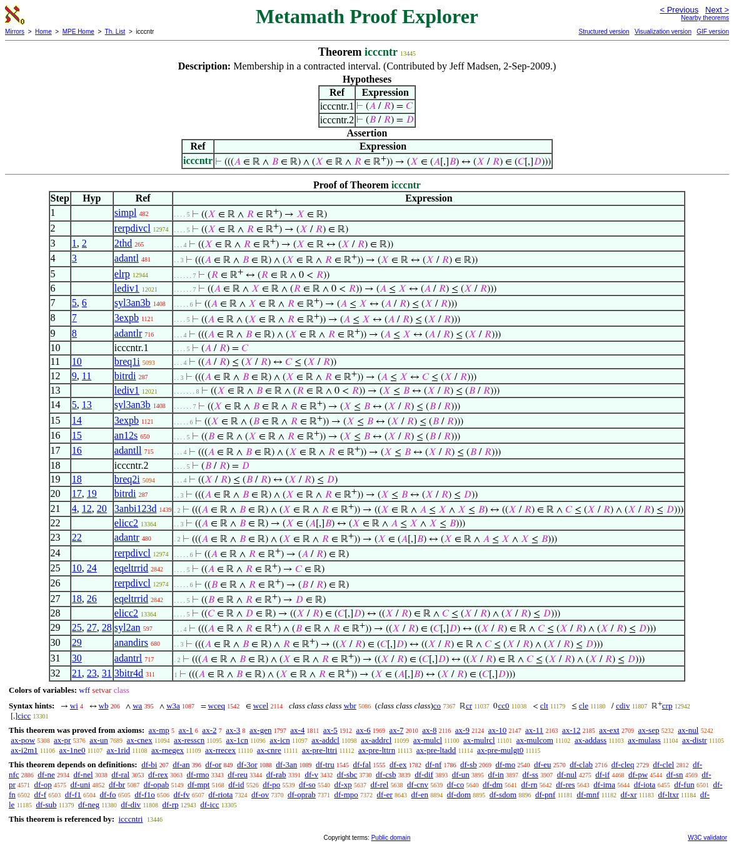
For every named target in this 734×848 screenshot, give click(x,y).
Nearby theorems (705, 17)
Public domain (391, 837)
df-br (117, 784)
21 (77, 673)
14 (77, 420)
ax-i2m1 (24, 750)
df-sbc (347, 774)
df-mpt (198, 784)
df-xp (343, 784)
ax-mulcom (534, 740)
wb (104, 705)
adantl (126, 258)
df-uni (81, 784)
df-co (455, 784)
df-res (565, 784)
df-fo (108, 794)
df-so (307, 784)
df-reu (238, 774)
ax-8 (429, 730)
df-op (43, 784)
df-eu (542, 764)
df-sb (468, 764)
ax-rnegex (167, 750)
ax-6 (363, 730)
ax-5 (330, 730)
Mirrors (14, 31)
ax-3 (233, 730)
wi (74, 705)
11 (86, 375)
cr (469, 705)
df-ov (260, 794)
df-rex (158, 774)
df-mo (505, 764)
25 (77, 627)
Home (43, 31)
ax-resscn (189, 740)
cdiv (623, 705)
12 (87, 508)
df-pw (638, 774)
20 (102, 508)
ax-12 (571, 730)
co (437, 705)
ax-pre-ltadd (436, 750)
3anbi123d (135, 508)
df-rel (379, 784)
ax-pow (23, 740)
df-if (602, 774)
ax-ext (609, 730)
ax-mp (159, 730)
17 (77, 493)
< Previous (679, 9)
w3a (173, 705)
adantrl (128, 658)
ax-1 (186, 730)
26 (92, 598)
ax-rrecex (220, 750)
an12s (126, 435)
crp (667, 705)
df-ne (46, 774)
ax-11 (534, 730)
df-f (40, 794)
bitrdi (125, 375)
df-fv (182, 794)
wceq (216, 705)
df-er (385, 794)
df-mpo (346, 794)
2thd (123, 243)
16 (77, 450)
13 (87, 404)
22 (77, 537)
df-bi (149, 764)
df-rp (171, 804)
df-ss (530, 774)
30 (77, 658)
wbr (350, 705)
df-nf (433, 764)
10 (77, 361)
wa (137, 705)
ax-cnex (140, 740)
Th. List (115, 31)
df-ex (398, 764)
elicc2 (126, 523)
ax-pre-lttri (319, 750)
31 (107, 673)
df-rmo (197, 774)
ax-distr (694, 740)
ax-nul (688, 730)
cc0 (503, 705)
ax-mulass (644, 740)
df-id (236, 784)
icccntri (130, 819)
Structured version (603, 31)
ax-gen (260, 730)
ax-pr (62, 740)
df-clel (663, 764)
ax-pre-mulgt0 (500, 750)
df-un (461, 774)
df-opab (156, 784)
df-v (311, 774)
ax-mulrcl (479, 740)
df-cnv (417, 784)
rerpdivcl (132, 228)
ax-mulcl (427, 740)
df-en (419, 794)
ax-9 (462, 730)
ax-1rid (118, 750)
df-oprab (302, 794)
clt (544, 705)
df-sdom (503, 794)
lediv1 (126, 288)
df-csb (386, 774)
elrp (122, 273)
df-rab (276, 774)
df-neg (88, 804)
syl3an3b (132, 302)
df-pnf (545, 794)
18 (77, 479)
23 (92, 673)
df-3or (247, 764)
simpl (125, 212)
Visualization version (663, 31)
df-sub (46, 804)
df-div (131, 804)
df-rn (529, 784)
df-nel (83, 774)
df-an (181, 764)
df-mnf (587, 794)
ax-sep (648, 730)
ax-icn (279, 740)
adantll (128, 450)
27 (92, 627)
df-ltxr (668, 794)
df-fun (684, 784)
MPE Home (78, 31)
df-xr (629, 794)
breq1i (127, 361)
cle (583, 705)
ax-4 (297, 730)
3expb (126, 317)
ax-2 (209, 730)
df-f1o (144, 794)
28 (107, 627)
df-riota (220, 794)
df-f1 (73, 794)
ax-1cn (237, 740)
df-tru (325, 764)
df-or (213, 764)
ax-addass (590, 740)
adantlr (128, 333)
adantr (126, 537)
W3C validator (707, 837)
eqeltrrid (131, 568)
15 (77, 435)
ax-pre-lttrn (376, 750)
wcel (261, 705)
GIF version (712, 31)
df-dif (424, 774)
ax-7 (396, 730)
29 (77, 642)
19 (92, 493)
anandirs (131, 642)
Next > (717, 9)
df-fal (362, 764)
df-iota (645, 784)
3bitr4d (128, 673)
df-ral (120, 774)
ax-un (98, 740)
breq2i (127, 479)
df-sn (674, 774)
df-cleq (623, 764)
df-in (496, 774)
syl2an (127, 627)
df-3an (286, 764)
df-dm (493, 784)
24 (92, 568)
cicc (24, 715)
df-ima (604, 784)
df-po (271, 784)
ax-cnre (269, 750)
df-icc (209, 804)
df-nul (567, 774)
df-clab (581, 764)
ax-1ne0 (72, 750)
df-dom (459, 794)
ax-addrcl (376, 740)
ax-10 (497, 730)
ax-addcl (325, 740)
